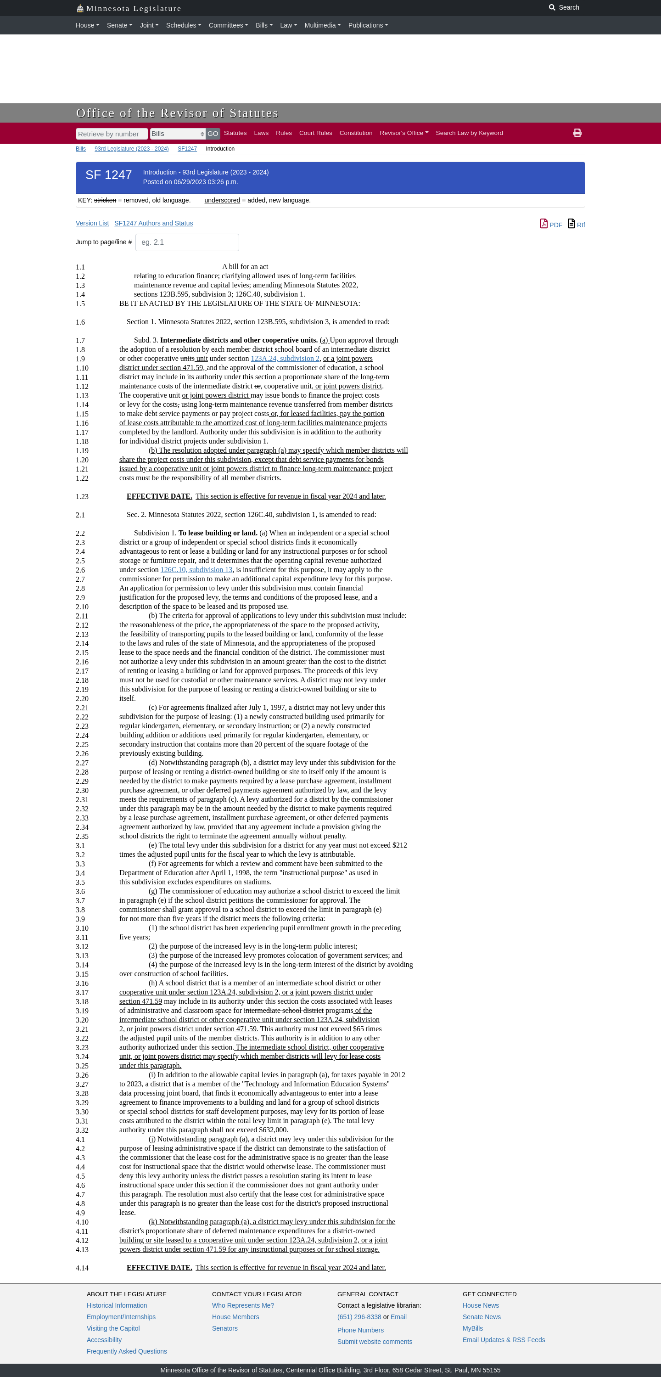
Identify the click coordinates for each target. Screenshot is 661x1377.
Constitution (356, 132)
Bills (262, 25)
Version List (92, 223)
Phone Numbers (360, 1330)
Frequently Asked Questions (127, 1351)
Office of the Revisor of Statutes (177, 113)
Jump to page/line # (104, 242)
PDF (551, 225)
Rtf (576, 225)
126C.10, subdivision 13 (196, 569)
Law (286, 25)
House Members (235, 1317)
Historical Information (117, 1305)
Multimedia (320, 25)
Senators (225, 1328)
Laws (261, 132)
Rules (284, 132)
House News (481, 1305)
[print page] (577, 133)
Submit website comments (374, 1341)
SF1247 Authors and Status (153, 223)
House (85, 25)
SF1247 (187, 149)
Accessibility (104, 1339)
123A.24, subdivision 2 (285, 358)
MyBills (473, 1328)
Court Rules (315, 132)
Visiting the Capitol (113, 1328)
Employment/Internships (121, 1317)
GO (212, 133)
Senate (117, 25)
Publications (365, 25)
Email (399, 1317)
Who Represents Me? (243, 1305)
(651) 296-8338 (359, 1317)
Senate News (482, 1317)
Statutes (235, 132)
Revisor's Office (402, 132)
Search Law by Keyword (470, 132)
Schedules (181, 25)
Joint (147, 25)
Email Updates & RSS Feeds (504, 1339)
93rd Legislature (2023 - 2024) (131, 149)
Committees (226, 25)
